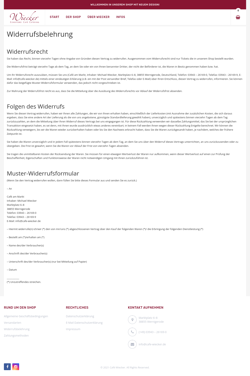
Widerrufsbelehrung (16, 329)
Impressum (73, 329)
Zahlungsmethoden (16, 335)
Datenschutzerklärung (80, 316)
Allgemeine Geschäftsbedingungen (26, 316)
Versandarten (12, 322)
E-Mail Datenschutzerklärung (84, 322)
